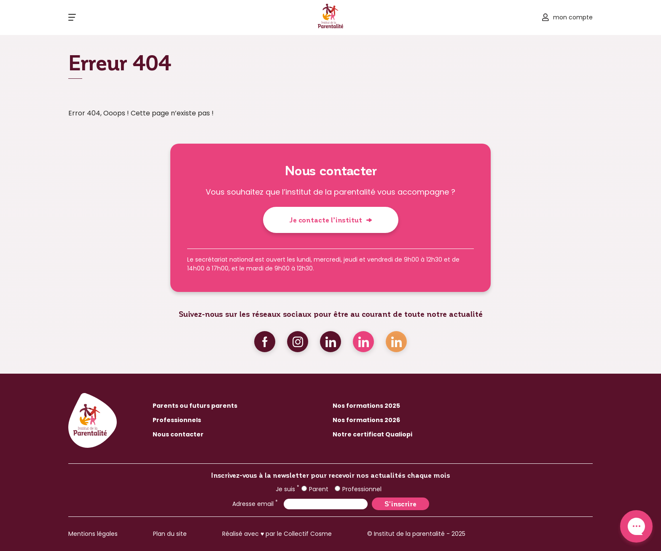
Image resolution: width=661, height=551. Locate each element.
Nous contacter (178, 434)
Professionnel (358, 489)
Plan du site (170, 534)
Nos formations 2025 (366, 405)
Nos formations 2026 (366, 420)
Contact (636, 526)
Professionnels (177, 420)
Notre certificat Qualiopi (372, 434)
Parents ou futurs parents (195, 405)
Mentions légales (93, 534)
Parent (314, 489)
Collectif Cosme (308, 534)
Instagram (297, 341)
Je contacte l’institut (326, 220)
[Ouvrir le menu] (72, 17)
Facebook (264, 341)
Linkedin (330, 341)
